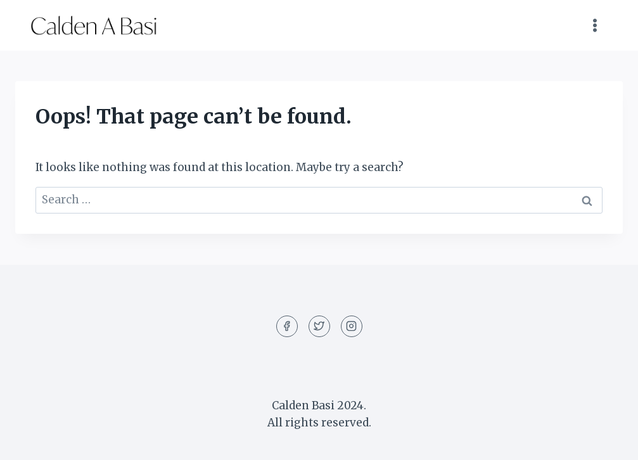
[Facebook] (287, 326)
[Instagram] (351, 326)
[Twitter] (319, 326)
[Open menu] (595, 25)
